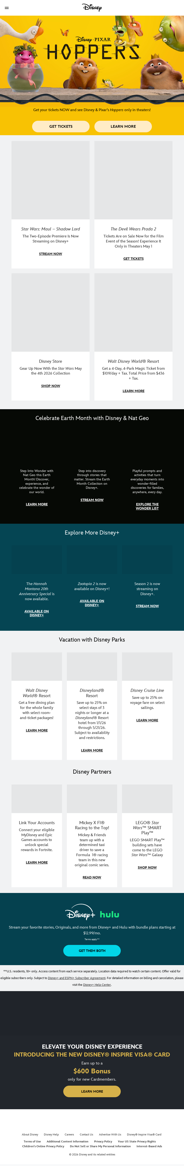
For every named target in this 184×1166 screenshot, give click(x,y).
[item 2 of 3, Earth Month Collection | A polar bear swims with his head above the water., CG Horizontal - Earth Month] (92, 474)
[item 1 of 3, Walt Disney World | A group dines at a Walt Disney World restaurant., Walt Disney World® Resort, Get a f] (37, 706)
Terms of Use (32, 1141)
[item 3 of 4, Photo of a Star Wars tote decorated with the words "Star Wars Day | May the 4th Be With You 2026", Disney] (51, 337)
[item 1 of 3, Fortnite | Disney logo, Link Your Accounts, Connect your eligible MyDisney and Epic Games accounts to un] (37, 835)
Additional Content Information (67, 1141)
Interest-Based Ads (149, 1146)
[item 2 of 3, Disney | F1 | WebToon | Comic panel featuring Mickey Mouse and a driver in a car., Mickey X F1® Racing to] (92, 835)
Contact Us (86, 1134)
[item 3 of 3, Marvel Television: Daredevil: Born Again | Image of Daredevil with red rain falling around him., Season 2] (147, 585)
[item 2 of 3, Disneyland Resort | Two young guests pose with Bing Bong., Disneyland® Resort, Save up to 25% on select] (92, 706)
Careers (69, 1134)
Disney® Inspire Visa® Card (144, 1134)
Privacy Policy (103, 1141)
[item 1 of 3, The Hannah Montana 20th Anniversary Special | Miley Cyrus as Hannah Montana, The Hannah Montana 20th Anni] (37, 585)
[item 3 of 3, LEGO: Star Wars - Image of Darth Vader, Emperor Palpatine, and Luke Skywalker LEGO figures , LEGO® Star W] (147, 835)
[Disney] (92, 8)
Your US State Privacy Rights (137, 1141)
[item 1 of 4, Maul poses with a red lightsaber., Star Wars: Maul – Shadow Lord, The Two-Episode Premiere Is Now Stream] (51, 204)
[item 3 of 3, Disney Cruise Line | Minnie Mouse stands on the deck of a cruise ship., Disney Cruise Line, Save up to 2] (147, 706)
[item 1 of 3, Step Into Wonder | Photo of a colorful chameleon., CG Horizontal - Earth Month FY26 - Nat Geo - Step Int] (37, 474)
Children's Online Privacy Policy (43, 1146)
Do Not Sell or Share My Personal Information (100, 1146)
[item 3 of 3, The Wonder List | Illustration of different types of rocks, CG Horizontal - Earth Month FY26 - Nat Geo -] (147, 474)
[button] (6, 8)
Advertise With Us (110, 1134)
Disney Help (51, 1134)
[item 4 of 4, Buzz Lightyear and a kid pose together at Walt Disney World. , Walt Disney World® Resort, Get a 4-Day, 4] (133, 337)
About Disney (30, 1134)
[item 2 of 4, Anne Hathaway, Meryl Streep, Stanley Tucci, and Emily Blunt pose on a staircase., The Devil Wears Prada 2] (133, 204)
